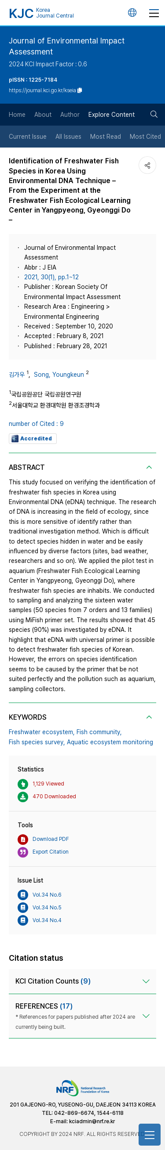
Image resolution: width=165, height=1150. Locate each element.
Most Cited (145, 136)
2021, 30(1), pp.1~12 (51, 277)
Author (70, 114)
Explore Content (111, 114)
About (42, 114)
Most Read (105, 136)
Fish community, (99, 731)
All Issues (68, 136)
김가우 (17, 374)
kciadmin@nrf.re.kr (92, 1121)
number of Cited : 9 (36, 423)
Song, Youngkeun (59, 374)
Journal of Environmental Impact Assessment (67, 46)
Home (17, 114)
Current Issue (28, 136)
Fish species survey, (37, 742)
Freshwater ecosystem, (42, 731)
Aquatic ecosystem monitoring (110, 742)
